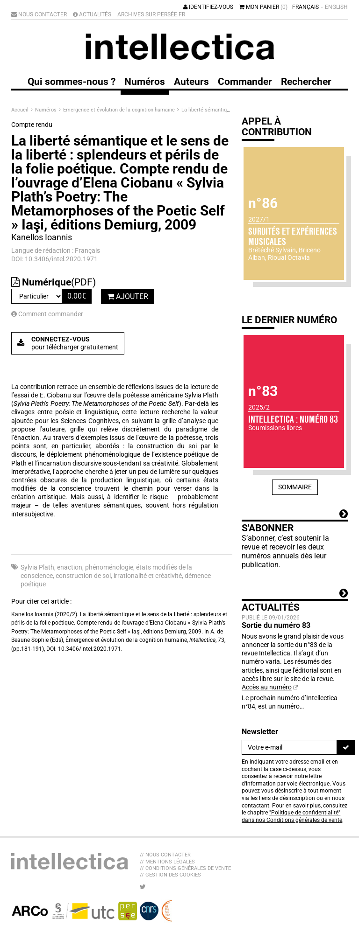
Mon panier (263, 7)
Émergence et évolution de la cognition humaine (119, 110)
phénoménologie (109, 567)
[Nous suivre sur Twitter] (143, 886)
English (336, 7)
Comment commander (47, 314)
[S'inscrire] (346, 747)
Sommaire (295, 487)
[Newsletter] (289, 747)
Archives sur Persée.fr (151, 14)
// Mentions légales (167, 862)
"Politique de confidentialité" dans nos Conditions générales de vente (292, 816)
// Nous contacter (165, 855)
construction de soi (83, 575)
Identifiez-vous (208, 7)
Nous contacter (39, 14)
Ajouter (127, 296)
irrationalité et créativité (148, 575)
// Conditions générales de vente (185, 868)
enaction (69, 567)
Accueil (20, 110)
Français (305, 7)
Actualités (92, 14)
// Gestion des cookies (170, 875)
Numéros (46, 110)
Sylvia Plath (37, 567)
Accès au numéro (267, 687)
